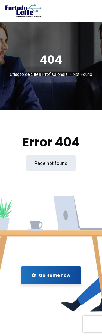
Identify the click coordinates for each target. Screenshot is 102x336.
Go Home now (51, 275)
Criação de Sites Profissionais (39, 74)
